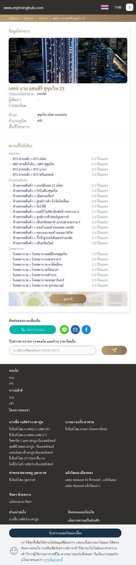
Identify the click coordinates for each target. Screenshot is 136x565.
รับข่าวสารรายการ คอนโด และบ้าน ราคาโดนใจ (42, 341)
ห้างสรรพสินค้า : (19, 180)
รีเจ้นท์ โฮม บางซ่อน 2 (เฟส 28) (29, 429)
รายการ (43, 18)
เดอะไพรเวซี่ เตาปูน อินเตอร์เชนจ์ (31, 452)
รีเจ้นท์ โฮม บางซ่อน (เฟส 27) (28, 435)
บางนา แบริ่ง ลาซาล (79, 422)
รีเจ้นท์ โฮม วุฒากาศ (22, 480)
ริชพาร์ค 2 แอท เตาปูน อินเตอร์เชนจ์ (32, 440)
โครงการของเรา (19, 410)
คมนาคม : (15, 153)
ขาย (11, 377)
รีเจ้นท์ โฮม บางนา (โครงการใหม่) (86, 429)
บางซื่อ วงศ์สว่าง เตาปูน (26, 422)
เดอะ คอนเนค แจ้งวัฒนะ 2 (82, 486)
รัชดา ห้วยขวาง (20, 494)
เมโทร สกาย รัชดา (20, 501)
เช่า (11, 383)
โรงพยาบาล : (17, 249)
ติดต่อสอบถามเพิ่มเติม (24, 320)
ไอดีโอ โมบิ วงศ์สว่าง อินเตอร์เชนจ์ (31, 464)
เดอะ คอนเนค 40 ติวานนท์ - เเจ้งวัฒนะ (90, 480)
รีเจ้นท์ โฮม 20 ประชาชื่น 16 (27, 458)
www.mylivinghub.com (23, 7)
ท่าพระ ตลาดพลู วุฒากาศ (27, 473)
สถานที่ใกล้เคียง (20, 145)
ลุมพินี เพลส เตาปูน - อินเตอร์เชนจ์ (31, 446)
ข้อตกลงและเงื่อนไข (81, 512)
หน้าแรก (14, 18)
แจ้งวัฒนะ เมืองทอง (79, 473)
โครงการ (29, 18)
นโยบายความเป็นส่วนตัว (84, 520)
